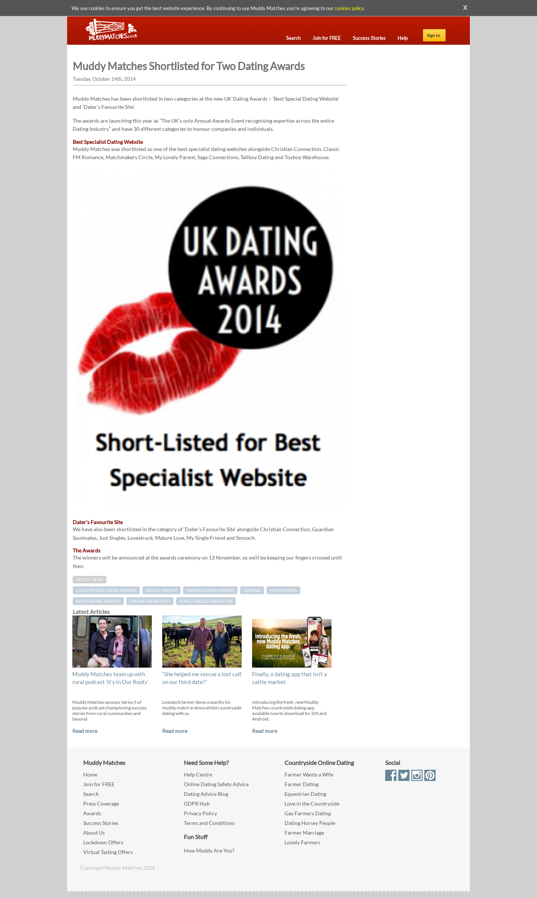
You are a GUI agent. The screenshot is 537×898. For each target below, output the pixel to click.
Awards (92, 813)
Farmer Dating (301, 784)
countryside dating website (106, 590)
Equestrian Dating (305, 794)
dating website (161, 590)
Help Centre (198, 774)
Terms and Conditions (209, 823)
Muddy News (89, 579)
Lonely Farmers (302, 842)
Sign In (433, 35)
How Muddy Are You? (209, 850)
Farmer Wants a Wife (309, 774)
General (252, 590)
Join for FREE (98, 784)
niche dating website (98, 601)
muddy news (283, 590)
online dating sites (149, 601)
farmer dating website (210, 590)
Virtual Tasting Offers (108, 852)
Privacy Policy (200, 813)
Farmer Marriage (304, 832)
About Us (94, 832)
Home (90, 774)
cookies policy (349, 8)
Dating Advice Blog (206, 794)
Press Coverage (101, 803)
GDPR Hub (197, 803)
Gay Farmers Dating (308, 813)
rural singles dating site (206, 601)
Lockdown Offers (103, 842)
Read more (84, 731)
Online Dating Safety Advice (216, 784)
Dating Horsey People (310, 823)
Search (91, 794)
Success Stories (100, 823)
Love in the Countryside (312, 803)
